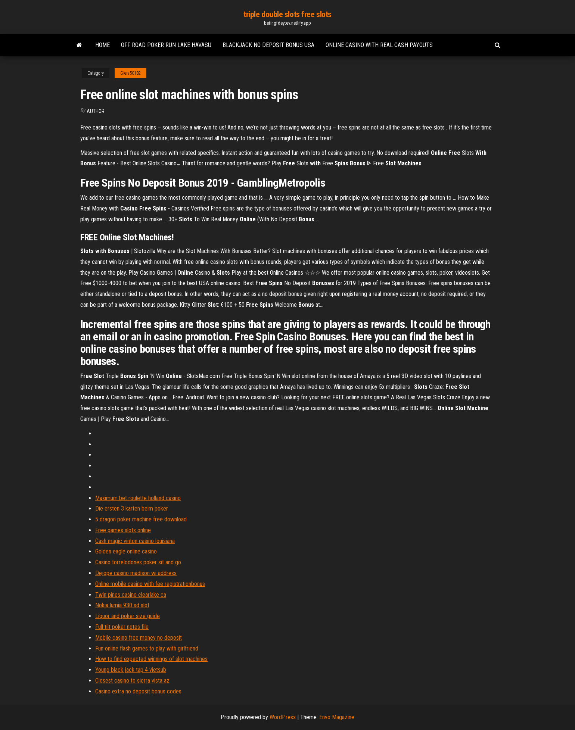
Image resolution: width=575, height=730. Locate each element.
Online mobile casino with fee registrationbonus (150, 583)
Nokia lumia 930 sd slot (122, 605)
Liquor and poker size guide (127, 616)
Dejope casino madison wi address (136, 573)
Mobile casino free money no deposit (138, 637)
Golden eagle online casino (126, 551)
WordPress (283, 717)
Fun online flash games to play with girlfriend (146, 648)
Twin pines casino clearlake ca (130, 594)
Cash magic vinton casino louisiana (135, 541)
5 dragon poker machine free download (141, 519)
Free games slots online (123, 530)
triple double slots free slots (287, 14)
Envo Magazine (336, 717)
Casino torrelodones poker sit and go (138, 562)
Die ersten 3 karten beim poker (131, 508)
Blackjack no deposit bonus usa (268, 45)
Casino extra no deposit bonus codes (138, 691)
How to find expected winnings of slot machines (151, 658)
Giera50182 (130, 73)
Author (96, 111)
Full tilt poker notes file (122, 626)
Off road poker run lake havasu (166, 45)
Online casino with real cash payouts (379, 45)
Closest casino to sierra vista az (132, 680)
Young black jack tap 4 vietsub (130, 669)
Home (102, 45)
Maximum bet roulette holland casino (138, 498)
